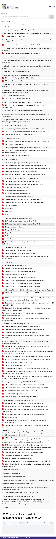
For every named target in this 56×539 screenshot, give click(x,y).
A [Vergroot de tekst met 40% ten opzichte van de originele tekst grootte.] (8, 27)
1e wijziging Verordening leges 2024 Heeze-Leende (19, 171)
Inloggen (26, 537)
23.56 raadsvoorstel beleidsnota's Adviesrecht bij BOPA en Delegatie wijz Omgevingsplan (26, 294)
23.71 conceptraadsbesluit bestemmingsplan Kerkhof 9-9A (21, 224)
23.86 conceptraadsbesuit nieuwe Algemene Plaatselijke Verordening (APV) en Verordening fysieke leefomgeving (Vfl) (28, 352)
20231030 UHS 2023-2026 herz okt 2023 (16, 155)
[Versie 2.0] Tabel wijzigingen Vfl (13, 365)
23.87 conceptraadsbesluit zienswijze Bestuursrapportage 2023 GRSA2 (25, 388)
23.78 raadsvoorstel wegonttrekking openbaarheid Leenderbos (22, 403)
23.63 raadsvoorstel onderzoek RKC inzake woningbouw (21, 326)
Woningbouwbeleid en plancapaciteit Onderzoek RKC (20, 332)
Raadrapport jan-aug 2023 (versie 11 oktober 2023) (19, 134)
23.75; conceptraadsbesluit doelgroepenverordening (19, 271)
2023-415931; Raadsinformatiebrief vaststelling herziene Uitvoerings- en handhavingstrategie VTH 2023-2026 (25, 151)
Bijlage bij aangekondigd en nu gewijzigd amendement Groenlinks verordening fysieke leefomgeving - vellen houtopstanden (27, 377)
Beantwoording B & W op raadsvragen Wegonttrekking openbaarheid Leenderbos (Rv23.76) (24, 421)
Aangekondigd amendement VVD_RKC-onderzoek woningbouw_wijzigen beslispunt (26, 336)
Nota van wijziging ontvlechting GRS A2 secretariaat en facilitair (23, 452)
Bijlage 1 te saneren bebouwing (13, 227)
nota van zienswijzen (10, 205)
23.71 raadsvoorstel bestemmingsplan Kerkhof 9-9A (19, 221)
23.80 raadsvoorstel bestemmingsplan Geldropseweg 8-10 (21, 199)
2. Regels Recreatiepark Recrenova (14, 190)
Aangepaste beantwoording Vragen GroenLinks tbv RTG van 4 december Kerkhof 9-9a (26, 243)
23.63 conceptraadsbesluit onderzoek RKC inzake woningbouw (23, 329)
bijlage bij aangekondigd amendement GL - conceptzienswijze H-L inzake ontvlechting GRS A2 (26, 465)
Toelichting (7, 211)
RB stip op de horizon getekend (13, 81)
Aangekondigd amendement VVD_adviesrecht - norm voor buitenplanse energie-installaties (25, 319)
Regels (6, 214)
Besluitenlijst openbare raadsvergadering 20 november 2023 (22, 53)
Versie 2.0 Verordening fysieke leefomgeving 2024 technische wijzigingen (26, 359)
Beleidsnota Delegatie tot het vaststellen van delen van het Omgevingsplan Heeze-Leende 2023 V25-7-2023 (26, 309)
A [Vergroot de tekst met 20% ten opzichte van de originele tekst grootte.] (5, 27)
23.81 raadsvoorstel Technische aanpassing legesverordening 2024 (24, 165)
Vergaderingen (9, 24)
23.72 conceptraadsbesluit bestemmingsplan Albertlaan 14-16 (22, 184)
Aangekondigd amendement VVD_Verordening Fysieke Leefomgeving (25, 368)
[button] (51, 17)
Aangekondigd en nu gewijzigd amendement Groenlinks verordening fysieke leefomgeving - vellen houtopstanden (27, 372)
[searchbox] (25, 17)
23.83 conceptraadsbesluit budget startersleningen (19, 253)
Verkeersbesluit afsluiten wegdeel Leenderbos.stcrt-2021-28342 (23, 414)
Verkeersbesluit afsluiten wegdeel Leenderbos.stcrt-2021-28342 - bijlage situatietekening (25, 410)
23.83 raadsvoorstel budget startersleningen (17, 250)
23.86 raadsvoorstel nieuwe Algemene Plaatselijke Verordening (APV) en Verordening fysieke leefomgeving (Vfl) (26, 347)
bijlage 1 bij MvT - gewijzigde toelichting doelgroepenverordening (23, 280)
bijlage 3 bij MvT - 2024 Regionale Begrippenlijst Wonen (21, 286)
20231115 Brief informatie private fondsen (16, 98)
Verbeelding (7, 208)
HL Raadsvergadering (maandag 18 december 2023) (25, 24)
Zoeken (3, 13)
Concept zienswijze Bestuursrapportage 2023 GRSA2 (20, 397)
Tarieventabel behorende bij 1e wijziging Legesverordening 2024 (23, 174)
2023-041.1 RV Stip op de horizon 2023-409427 (18, 78)
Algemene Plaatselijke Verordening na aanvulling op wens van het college (26, 356)
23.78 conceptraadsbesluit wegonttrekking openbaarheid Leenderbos (24, 406)
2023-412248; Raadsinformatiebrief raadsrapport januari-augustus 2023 (25, 131)
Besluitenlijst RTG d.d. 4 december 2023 (16, 36)
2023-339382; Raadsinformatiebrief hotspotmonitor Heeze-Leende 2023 (25, 141)
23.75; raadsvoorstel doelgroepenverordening (17, 268)
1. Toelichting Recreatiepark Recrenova (15, 187)
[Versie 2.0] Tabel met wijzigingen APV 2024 (17, 362)
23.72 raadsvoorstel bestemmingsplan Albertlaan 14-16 (20, 181)
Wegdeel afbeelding (9, 417)
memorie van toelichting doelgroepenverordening (18, 277)
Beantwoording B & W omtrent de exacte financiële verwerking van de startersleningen (25, 257)
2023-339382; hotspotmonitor (12, 144)
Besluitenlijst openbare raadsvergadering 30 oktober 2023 (21, 45)
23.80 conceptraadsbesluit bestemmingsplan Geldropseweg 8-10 (23, 202)
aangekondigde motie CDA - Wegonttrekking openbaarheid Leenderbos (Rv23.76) (25, 426)
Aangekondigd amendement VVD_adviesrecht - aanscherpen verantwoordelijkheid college (22, 314)
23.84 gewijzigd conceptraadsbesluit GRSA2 (17, 458)
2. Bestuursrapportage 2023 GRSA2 (14, 394)
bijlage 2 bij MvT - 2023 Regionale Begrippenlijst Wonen (21, 283)
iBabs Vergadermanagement (11, 537)
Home (3, 24)
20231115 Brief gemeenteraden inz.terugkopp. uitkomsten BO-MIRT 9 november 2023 (24, 106)
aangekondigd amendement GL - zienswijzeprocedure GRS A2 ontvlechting (26, 461)
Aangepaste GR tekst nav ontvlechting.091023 (17, 455)
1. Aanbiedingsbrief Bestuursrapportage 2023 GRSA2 (20, 391)
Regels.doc (7, 233)
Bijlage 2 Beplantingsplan (11, 230)
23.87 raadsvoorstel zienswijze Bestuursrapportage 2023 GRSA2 (23, 385)
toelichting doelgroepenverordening (14, 274)
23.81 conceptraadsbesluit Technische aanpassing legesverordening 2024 (26, 168)
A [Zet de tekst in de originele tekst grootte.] (2, 26)
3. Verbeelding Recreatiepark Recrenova (16, 193)
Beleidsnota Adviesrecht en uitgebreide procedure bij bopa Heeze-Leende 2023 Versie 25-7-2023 (28, 304)
